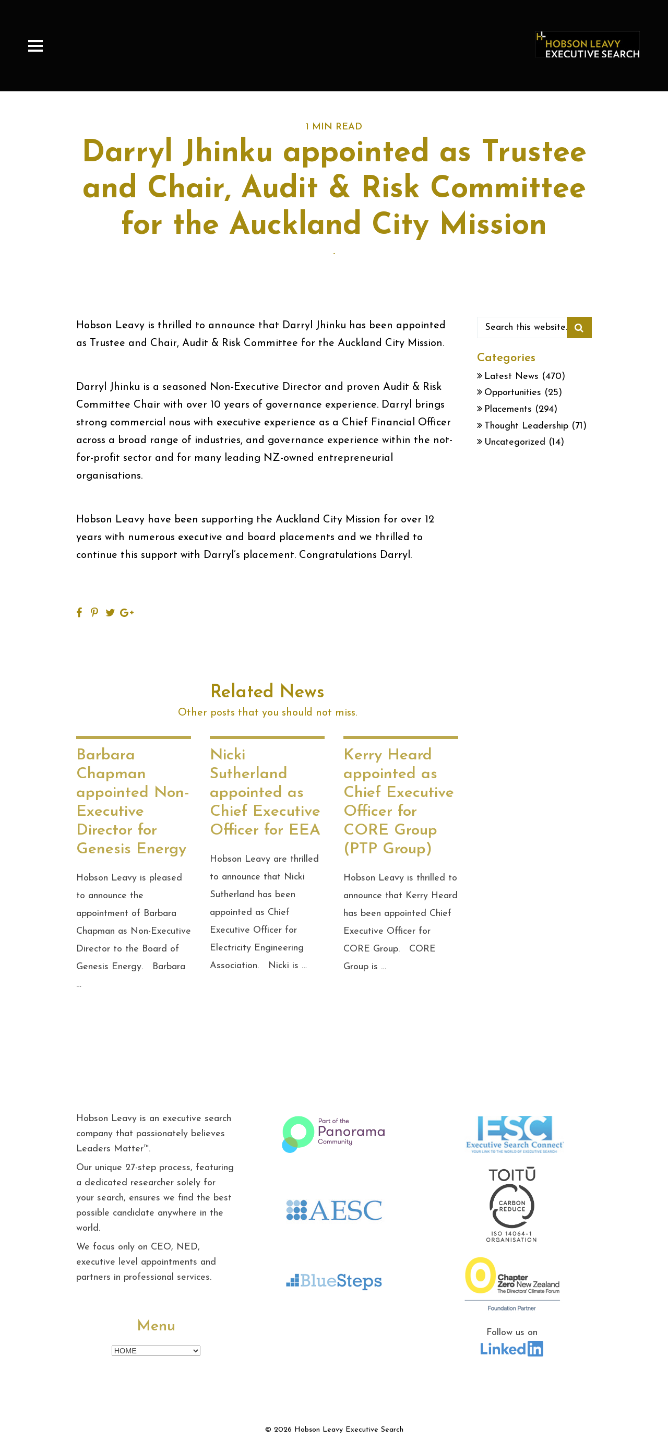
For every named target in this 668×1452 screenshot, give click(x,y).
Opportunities (512, 393)
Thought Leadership (526, 426)
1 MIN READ (334, 127)
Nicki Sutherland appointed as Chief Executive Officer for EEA (265, 793)
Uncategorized (514, 442)
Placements (508, 409)
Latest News (511, 377)
